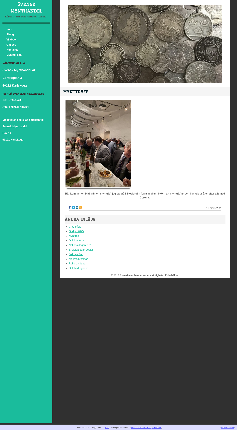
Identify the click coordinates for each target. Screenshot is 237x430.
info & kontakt (227, 427)
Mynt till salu (14, 54)
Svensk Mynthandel (26, 7)
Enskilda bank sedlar (81, 249)
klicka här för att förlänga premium (146, 427)
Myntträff (74, 236)
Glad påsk (75, 226)
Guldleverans (76, 240)
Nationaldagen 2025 (80, 245)
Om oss (11, 44)
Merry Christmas (78, 259)
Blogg (10, 34)
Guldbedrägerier (78, 268)
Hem (9, 29)
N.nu (107, 427)
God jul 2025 (76, 231)
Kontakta (12, 49)
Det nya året (76, 254)
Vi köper (11, 39)
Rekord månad (77, 263)
